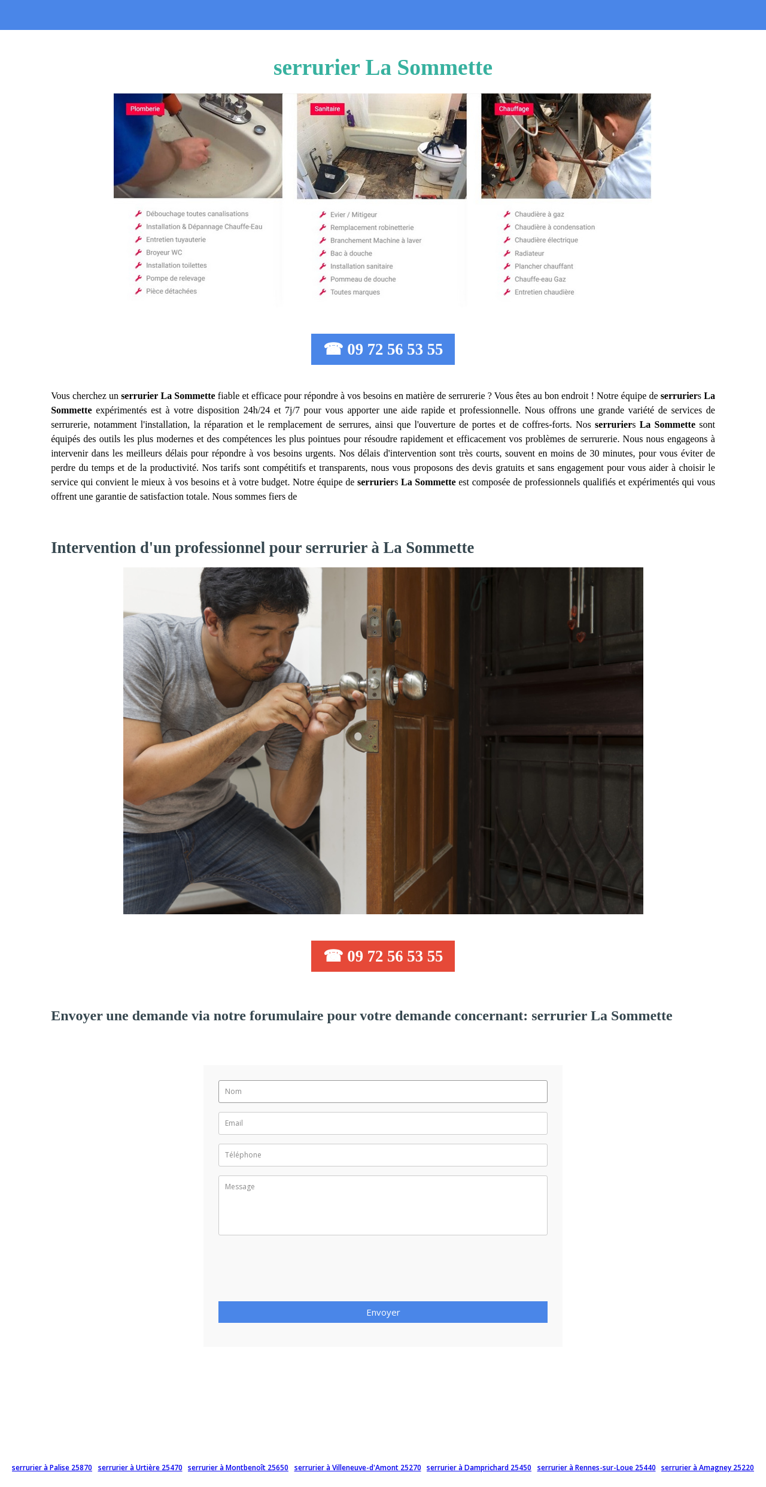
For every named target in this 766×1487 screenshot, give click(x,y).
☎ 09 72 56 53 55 (383, 349)
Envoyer (383, 1312)
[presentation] (309, 1272)
